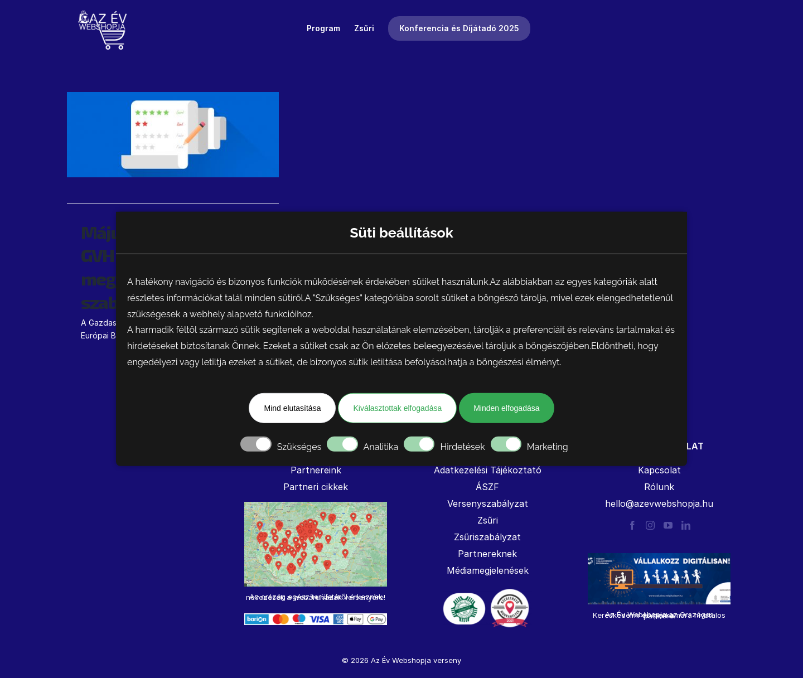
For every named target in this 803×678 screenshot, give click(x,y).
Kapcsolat (659, 470)
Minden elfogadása (506, 408)
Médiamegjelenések (488, 570)
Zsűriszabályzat (487, 537)
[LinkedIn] (685, 525)
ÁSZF (487, 486)
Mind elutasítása (292, 408)
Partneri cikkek (315, 486)
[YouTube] (668, 525)
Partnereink (316, 470)
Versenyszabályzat (487, 503)
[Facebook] (632, 525)
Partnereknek (487, 553)
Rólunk (659, 486)
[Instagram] (650, 525)
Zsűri (487, 520)
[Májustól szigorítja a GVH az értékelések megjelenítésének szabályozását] (173, 134)
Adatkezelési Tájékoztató (487, 470)
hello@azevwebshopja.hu (659, 503)
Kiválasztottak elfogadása (397, 408)
